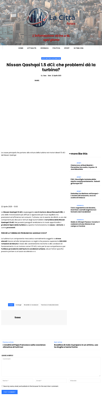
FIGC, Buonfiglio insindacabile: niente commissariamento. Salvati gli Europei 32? (85, 181)
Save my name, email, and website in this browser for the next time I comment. (31, 386)
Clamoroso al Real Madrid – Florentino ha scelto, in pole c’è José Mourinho (86, 167)
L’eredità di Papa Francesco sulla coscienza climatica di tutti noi (24, 346)
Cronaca (80, 204)
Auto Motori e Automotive (51, 58)
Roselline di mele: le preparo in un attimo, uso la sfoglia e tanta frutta (76, 346)
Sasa (44, 75)
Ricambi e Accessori (31, 305)
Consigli (18, 305)
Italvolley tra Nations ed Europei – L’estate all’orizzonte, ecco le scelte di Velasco (86, 195)
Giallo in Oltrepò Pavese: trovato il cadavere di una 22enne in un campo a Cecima (85, 222)
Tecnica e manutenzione (49, 305)
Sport (79, 162)
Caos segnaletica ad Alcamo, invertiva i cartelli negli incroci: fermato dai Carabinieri (83, 209)
